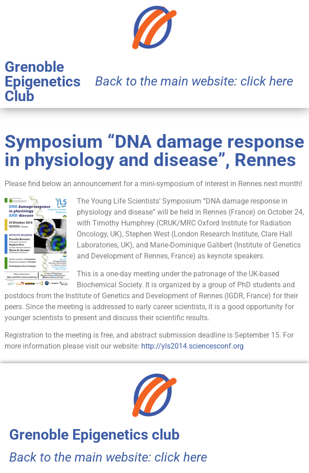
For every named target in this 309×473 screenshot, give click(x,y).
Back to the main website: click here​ (194, 81)
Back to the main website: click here (108, 457)
